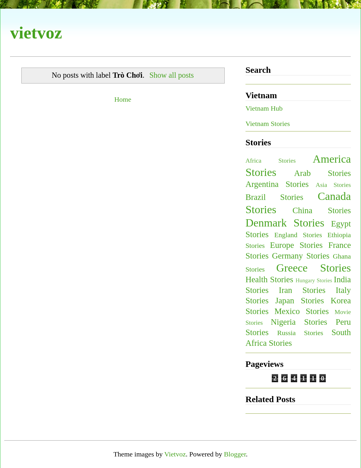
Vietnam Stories (267, 123)
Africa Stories (270, 160)
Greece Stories (313, 268)
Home (122, 99)
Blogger (235, 454)
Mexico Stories (301, 311)
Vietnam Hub (264, 108)
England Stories (298, 235)
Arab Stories (322, 173)
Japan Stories (299, 300)
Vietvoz (175, 454)
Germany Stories (301, 255)
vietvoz (36, 32)
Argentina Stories (277, 184)
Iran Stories (302, 290)
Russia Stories (300, 333)
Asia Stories (333, 184)
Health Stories (269, 279)
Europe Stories (296, 245)
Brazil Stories (274, 197)
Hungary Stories (313, 280)
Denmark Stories (284, 223)
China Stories (322, 210)
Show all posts (171, 75)
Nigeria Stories (299, 321)
